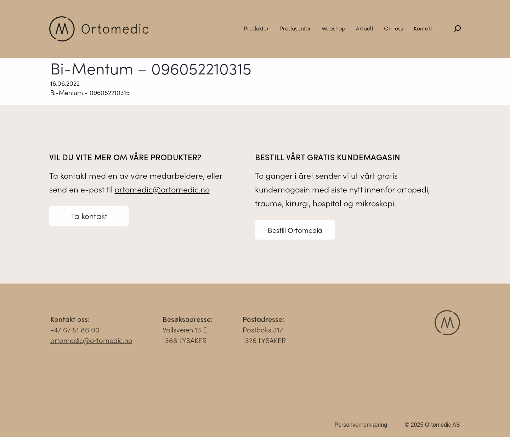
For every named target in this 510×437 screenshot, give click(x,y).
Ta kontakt (89, 216)
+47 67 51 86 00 (75, 331)
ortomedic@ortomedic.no (162, 189)
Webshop (333, 28)
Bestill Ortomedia (295, 230)
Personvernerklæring (361, 427)
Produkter (256, 28)
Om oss (393, 28)
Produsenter (295, 28)
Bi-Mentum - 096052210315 (90, 92)
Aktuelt (364, 28)
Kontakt (423, 28)
